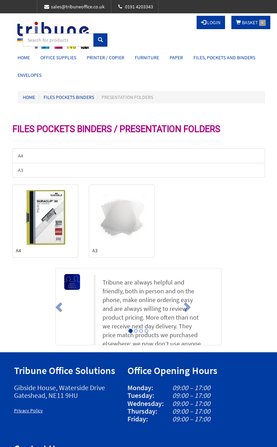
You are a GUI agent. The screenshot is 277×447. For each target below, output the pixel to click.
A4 (20, 156)
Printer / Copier (105, 57)
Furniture (147, 57)
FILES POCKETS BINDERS (69, 97)
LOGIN (210, 22)
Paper (176, 57)
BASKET (251, 22)
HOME (29, 97)
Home (24, 57)
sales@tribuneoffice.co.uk (74, 7)
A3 (20, 170)
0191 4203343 (135, 7)
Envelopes (29, 75)
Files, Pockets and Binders (224, 57)
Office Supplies (58, 57)
